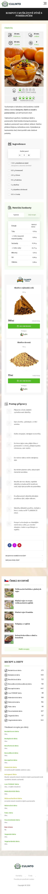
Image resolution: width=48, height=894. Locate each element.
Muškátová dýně (22, 163)
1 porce (16, 215)
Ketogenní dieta (10, 774)
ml (15, 194)
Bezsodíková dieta (11, 753)
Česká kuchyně (19, 580)
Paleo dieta (24, 706)
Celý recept (32, 215)
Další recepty (24, 649)
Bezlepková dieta (24, 675)
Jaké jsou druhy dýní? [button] (12, 560)
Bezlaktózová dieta (24, 670)
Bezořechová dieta (24, 679)
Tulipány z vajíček (22, 624)
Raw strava (8, 827)
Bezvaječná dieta (24, 688)
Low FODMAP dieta (24, 693)
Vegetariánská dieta (24, 720)
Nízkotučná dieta (24, 702)
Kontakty (19, 875)
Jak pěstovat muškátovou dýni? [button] (15, 556)
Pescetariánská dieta (24, 711)
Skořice (16, 185)
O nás (30, 875)
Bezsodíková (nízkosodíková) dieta (24, 684)
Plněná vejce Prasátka (24, 612)
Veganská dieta (24, 715)
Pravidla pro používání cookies (24, 879)
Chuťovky (8, 28)
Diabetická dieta (10, 767)
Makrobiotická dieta (24, 697)
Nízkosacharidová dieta (13, 798)
